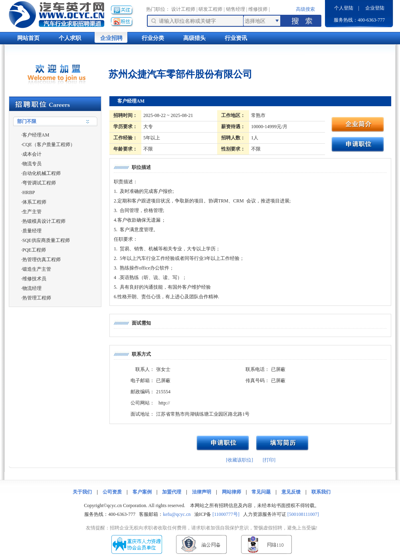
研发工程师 (210, 9)
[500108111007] (303, 514)
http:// (164, 403)
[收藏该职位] (239, 460)
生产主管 (32, 211)
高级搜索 (305, 9)
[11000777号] (226, 514)
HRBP (28, 192)
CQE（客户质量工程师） (48, 144)
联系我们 (321, 492)
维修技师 (257, 9)
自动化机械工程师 (41, 173)
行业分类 (153, 38)
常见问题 (261, 492)
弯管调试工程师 (39, 183)
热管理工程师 (36, 298)
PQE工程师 (34, 250)
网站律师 (231, 492)
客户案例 (142, 492)
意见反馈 (291, 492)
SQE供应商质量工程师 (46, 240)
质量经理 (32, 231)
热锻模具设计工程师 (43, 221)
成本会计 (32, 154)
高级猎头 (194, 38)
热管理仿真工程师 (41, 259)
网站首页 (28, 38)
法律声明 (201, 492)
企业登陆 (374, 8)
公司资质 (112, 492)
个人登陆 (343, 8)
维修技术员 (34, 278)
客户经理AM (35, 135)
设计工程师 (183, 9)
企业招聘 (111, 38)
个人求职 (70, 38)
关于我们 (82, 492)
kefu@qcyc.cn (176, 514)
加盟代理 (171, 492)
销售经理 (235, 9)
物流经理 (32, 288)
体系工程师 (34, 202)
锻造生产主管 (36, 269)
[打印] (269, 460)
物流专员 (32, 163)
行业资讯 (236, 38)
